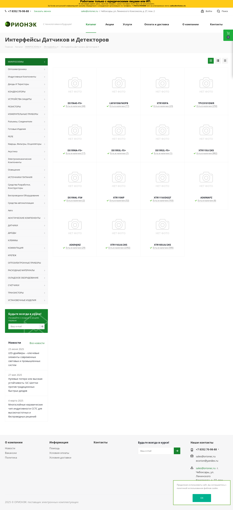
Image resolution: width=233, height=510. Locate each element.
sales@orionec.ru (89, 11)
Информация (58, 442)
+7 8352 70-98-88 (18, 11)
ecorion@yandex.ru (207, 460)
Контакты (101, 442)
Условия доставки (60, 457)
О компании (14, 442)
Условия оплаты (59, 452)
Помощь (54, 448)
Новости (10, 448)
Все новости (37, 343)
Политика (11, 457)
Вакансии (11, 452)
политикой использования (190, 488)
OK (201, 497)
